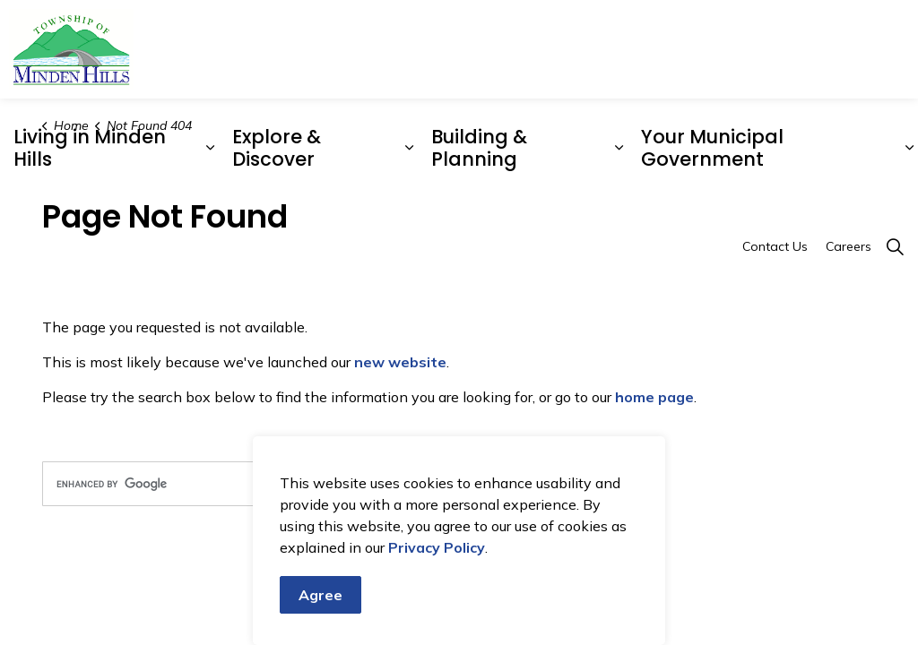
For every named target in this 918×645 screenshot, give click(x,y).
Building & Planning (479, 148)
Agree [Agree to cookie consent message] (320, 612)
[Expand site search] (895, 246)
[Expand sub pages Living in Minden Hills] (209, 148)
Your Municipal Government (712, 148)
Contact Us (775, 246)
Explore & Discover (276, 148)
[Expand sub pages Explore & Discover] (409, 148)
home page (654, 397)
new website (400, 362)
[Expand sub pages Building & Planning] (619, 148)
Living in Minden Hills (89, 148)
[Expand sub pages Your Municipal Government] (909, 148)
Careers (848, 246)
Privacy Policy (436, 564)
